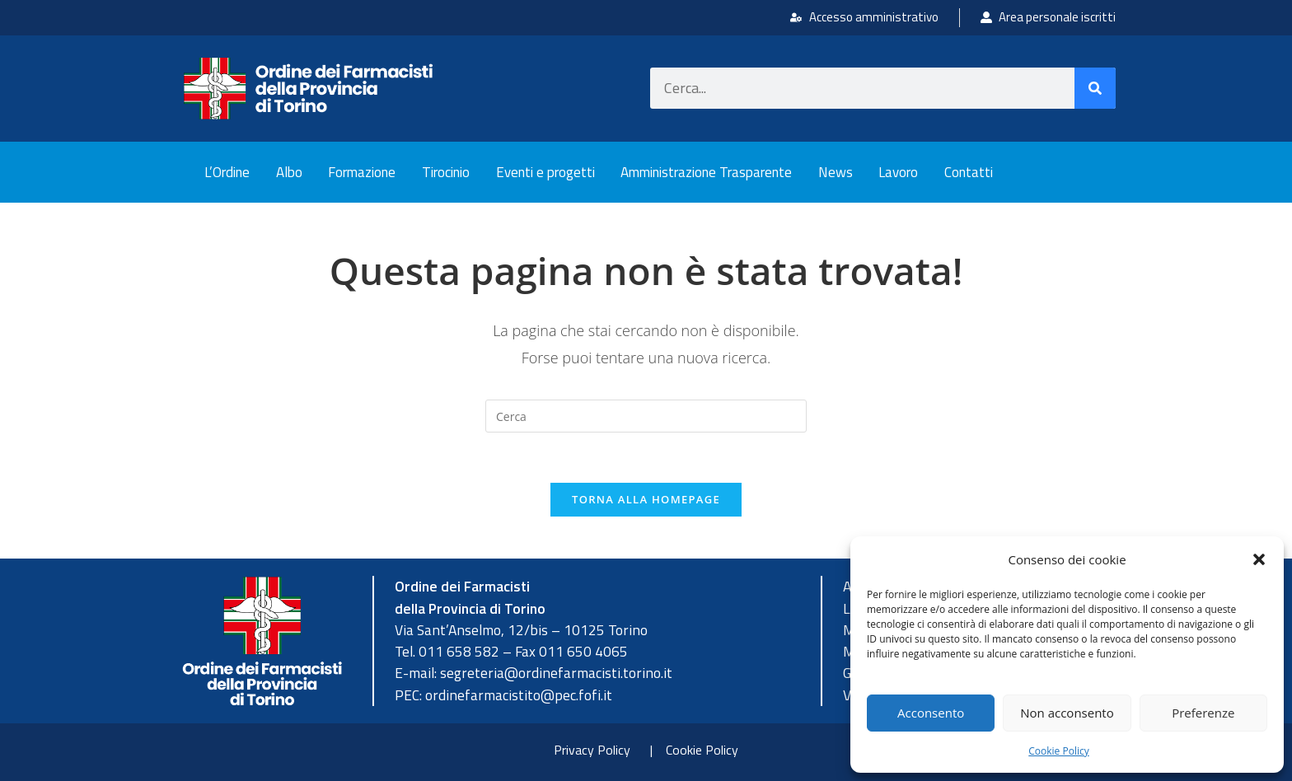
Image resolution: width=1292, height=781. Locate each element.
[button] (1259, 559)
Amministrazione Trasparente (706, 172)
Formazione (362, 172)
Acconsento (930, 712)
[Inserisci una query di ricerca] (646, 416)
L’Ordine (227, 172)
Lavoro (898, 172)
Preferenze (1203, 712)
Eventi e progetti (545, 172)
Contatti (968, 172)
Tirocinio (446, 172)
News (835, 172)
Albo (289, 172)
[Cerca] (1095, 88)
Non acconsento (1066, 712)
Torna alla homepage (646, 499)
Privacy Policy (592, 750)
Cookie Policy (1058, 751)
